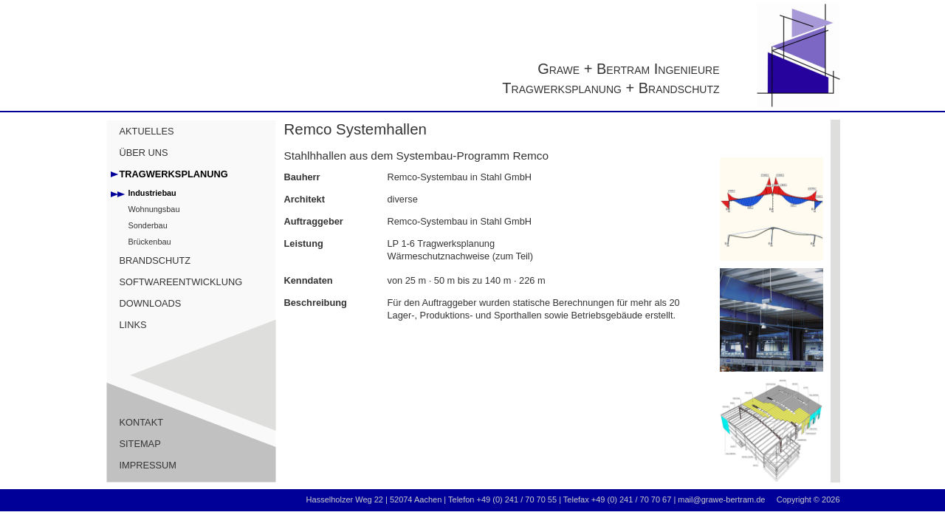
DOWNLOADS (151, 303)
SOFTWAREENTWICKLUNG (181, 281)
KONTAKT (142, 422)
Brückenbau (149, 241)
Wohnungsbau (154, 209)
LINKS (133, 324)
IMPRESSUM (148, 465)
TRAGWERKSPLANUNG (174, 174)
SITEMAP (140, 443)
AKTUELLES (147, 131)
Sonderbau (148, 225)
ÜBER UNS (144, 152)
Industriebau (152, 192)
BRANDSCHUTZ (155, 260)
